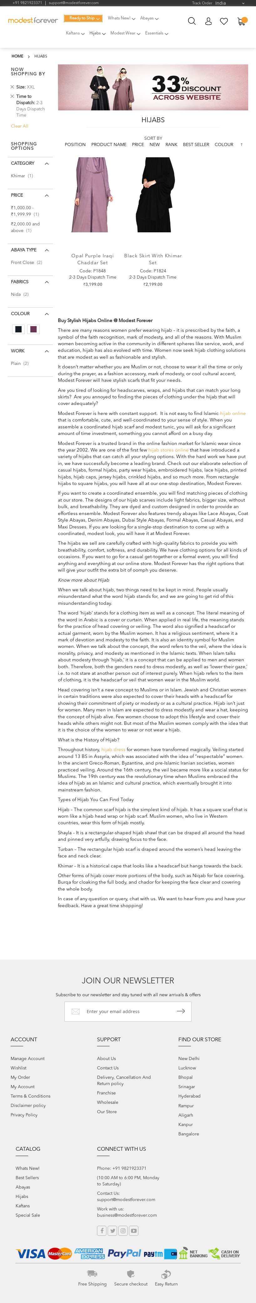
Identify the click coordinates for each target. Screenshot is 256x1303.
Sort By (153, 138)
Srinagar (186, 1087)
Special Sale (28, 1215)
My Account (208, 21)
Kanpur (185, 1125)
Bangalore (188, 1134)
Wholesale (107, 1102)
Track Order (202, 3)
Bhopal (185, 1077)
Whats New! (28, 1168)
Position (76, 145)
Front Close (28, 262)
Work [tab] (17, 351)
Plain (21, 363)
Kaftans (23, 1206)
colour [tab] (20, 314)
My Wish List (224, 21)
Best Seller (196, 145)
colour (224, 145)
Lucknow (187, 1068)
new (155, 145)
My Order (20, 1077)
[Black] (18, 329)
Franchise (106, 1093)
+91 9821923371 (27, 3)
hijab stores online (168, 450)
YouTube (133, 1231)
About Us (106, 1059)
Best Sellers (27, 1178)
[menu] (122, 29)
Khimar (24, 176)
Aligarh (185, 1115)
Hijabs (22, 1196)
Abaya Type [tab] (23, 250)
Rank (172, 145)
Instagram (123, 1231)
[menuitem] (83, 18)
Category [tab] (22, 163)
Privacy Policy (24, 1115)
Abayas (23, 1187)
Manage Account (27, 1059)
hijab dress (113, 750)
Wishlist (18, 1068)
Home (17, 56)
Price (138, 145)
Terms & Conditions (30, 1096)
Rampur (186, 1106)
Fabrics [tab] (19, 282)
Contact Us (108, 1068)
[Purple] (33, 329)
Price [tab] (17, 195)
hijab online (233, 414)
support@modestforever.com (74, 3)
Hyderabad (189, 1096)
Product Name (109, 145)
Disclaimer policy (28, 1106)
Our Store (107, 1112)
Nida (21, 294)
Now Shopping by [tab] (28, 72)
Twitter (112, 1231)
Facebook (101, 1231)
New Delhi (189, 1059)
